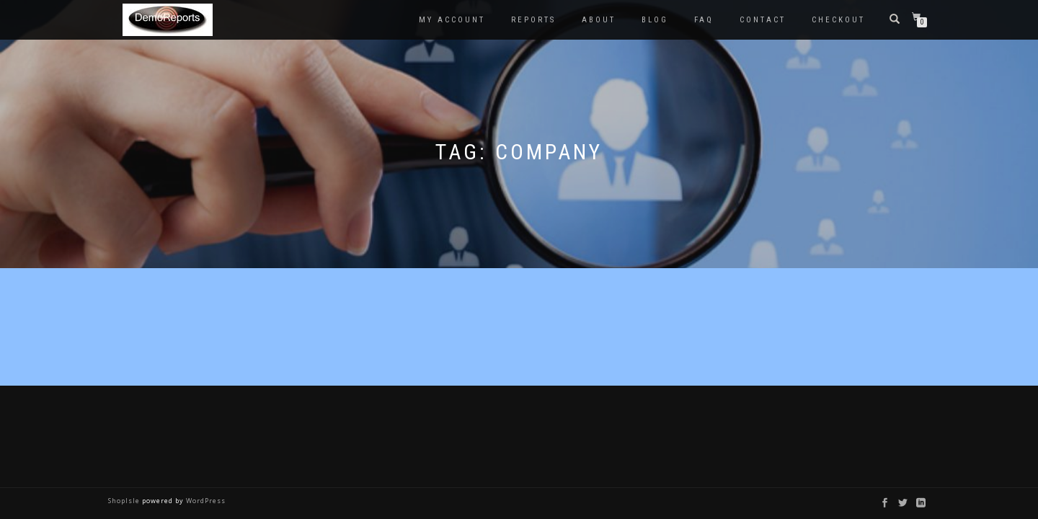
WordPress (205, 500)
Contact (763, 20)
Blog (655, 20)
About (599, 20)
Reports (533, 20)
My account (452, 20)
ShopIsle (125, 500)
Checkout (838, 20)
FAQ (704, 20)
